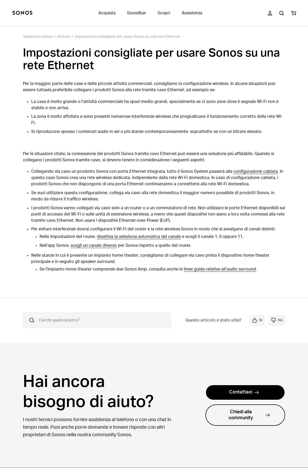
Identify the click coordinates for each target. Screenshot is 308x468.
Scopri (164, 13)
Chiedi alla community (249, 415)
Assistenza (192, 13)
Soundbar (136, 13)
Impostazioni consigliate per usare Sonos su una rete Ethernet (127, 37)
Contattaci (244, 392)
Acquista (107, 13)
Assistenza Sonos (38, 37)
